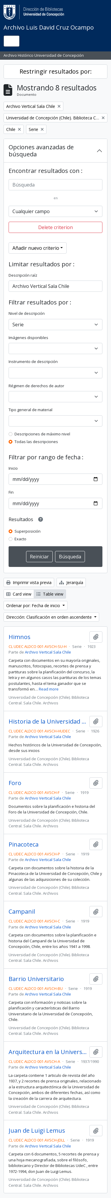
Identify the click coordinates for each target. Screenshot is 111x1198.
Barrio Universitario (36, 979)
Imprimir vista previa (29, 582)
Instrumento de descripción (33, 361)
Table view (49, 594)
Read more (49, 689)
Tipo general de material (30, 409)
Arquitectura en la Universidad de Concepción (48, 1052)
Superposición (28, 531)
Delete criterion (55, 227)
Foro (15, 783)
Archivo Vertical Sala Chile (48, 652)
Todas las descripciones (36, 441)
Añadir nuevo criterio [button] (35, 248)
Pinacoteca (23, 844)
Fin (11, 492)
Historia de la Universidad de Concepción (48, 721)
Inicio (13, 468)
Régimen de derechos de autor (36, 385)
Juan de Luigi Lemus (37, 1130)
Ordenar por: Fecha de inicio (33, 605)
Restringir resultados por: (56, 71)
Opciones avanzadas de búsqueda (41, 150)
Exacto (20, 539)
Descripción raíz (23, 275)
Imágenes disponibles (28, 337)
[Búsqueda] (55, 184)
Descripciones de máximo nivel (42, 434)
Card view (18, 594)
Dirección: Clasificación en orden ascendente (49, 617)
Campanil (22, 911)
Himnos (19, 637)
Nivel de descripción (27, 313)
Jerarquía (71, 582)
